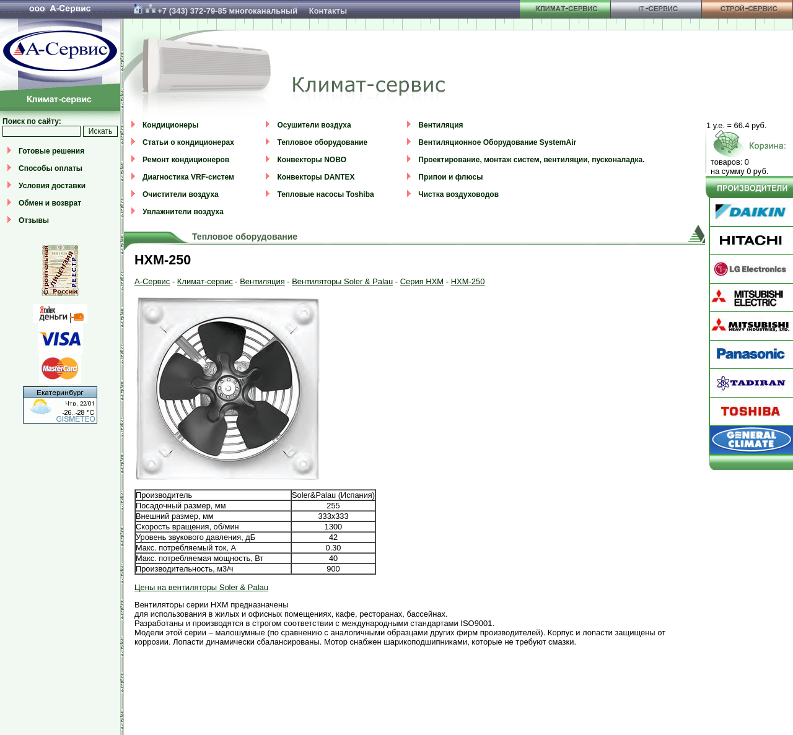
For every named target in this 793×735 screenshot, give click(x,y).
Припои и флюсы (450, 177)
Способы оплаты (50, 168)
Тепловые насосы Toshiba (325, 194)
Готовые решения (51, 151)
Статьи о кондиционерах (188, 142)
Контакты (328, 10)
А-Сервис (152, 281)
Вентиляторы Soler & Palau (342, 281)
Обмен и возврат (50, 203)
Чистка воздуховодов (458, 194)
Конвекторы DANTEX (315, 177)
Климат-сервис (205, 281)
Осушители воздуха (314, 125)
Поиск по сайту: (31, 121)
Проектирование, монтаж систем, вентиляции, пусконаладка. (531, 159)
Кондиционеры (170, 125)
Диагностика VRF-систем (188, 177)
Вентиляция (440, 125)
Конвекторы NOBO (311, 159)
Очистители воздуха (180, 194)
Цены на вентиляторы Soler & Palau (201, 587)
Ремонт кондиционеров (185, 159)
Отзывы (34, 220)
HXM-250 (468, 281)
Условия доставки (52, 185)
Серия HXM (422, 281)
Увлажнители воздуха (183, 211)
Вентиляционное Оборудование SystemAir (497, 142)
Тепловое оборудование (322, 142)
